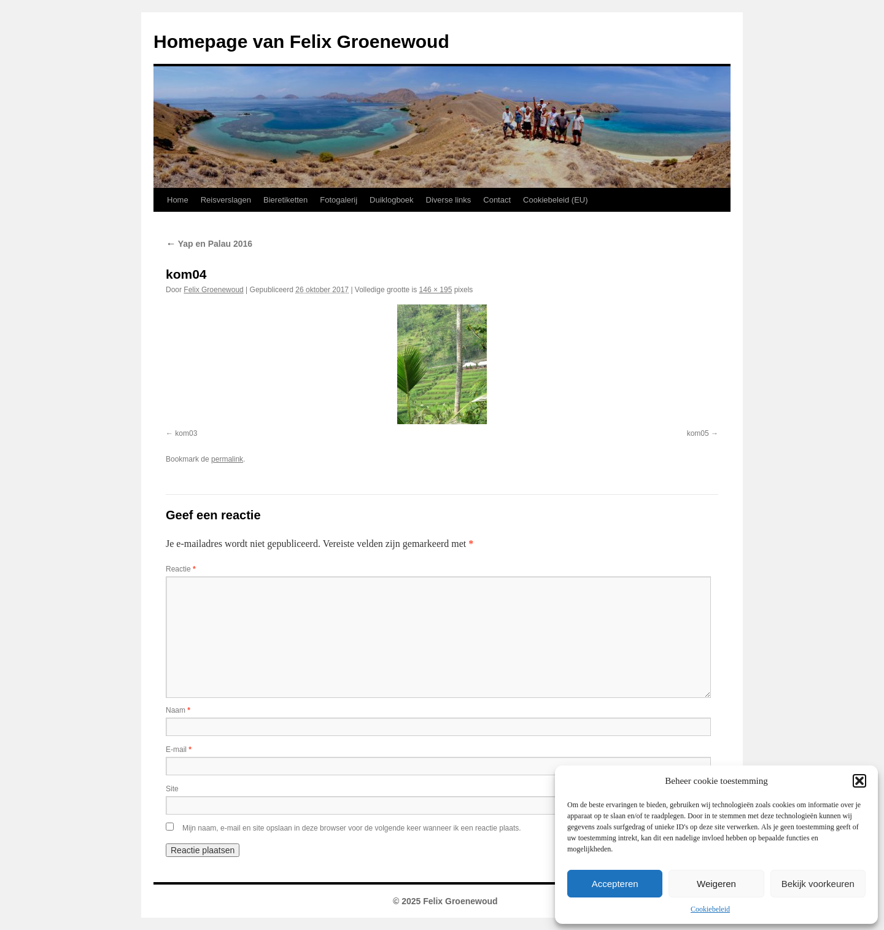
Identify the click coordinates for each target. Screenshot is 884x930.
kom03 (186, 433)
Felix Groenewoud (213, 289)
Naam (178, 710)
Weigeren (716, 883)
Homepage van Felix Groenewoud (301, 41)
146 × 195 (435, 289)
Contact (497, 199)
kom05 (698, 433)
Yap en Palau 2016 (209, 244)
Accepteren (615, 883)
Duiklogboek (392, 199)
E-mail (179, 749)
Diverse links (448, 199)
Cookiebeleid (710, 909)
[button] (859, 781)
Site (172, 789)
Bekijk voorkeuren (818, 883)
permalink (227, 459)
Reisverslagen (226, 199)
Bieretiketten (285, 199)
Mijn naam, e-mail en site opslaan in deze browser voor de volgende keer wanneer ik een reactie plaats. (351, 828)
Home (177, 199)
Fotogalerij (338, 199)
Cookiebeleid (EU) (555, 199)
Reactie (181, 569)
